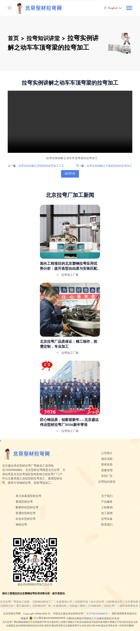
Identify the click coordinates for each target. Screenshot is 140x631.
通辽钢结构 (23, 606)
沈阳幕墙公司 (114, 602)
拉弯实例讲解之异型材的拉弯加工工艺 (41, 166)
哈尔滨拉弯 (97, 602)
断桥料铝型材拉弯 (27, 507)
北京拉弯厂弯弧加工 (12, 602)
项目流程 (107, 459)
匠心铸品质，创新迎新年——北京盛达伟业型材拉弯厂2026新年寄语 (69, 422)
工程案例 (107, 507)
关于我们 (107, 496)
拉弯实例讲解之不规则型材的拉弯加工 (109, 166)
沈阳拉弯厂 (110, 606)
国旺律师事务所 (128, 606)
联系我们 (107, 524)
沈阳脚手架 (81, 602)
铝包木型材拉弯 (26, 519)
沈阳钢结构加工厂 (43, 602)
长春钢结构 (60, 606)
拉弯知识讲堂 (47, 39)
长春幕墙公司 (64, 602)
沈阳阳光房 (7, 606)
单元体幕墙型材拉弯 (28, 496)
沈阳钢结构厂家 (41, 606)
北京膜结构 (131, 602)
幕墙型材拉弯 (24, 502)
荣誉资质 (107, 464)
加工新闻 (107, 513)
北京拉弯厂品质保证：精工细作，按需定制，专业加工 (68, 344)
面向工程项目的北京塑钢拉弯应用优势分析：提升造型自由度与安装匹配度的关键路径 (68, 266)
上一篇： (13, 166)
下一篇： (81, 166)
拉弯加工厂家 (70, 275)
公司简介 (107, 453)
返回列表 (70, 173)
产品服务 (107, 502)
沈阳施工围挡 (77, 606)
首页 (14, 39)
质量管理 (107, 470)
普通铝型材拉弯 (26, 513)
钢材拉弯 (21, 524)
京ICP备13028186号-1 (97, 613)
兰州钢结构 (94, 606)
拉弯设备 (107, 519)
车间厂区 (107, 476)
